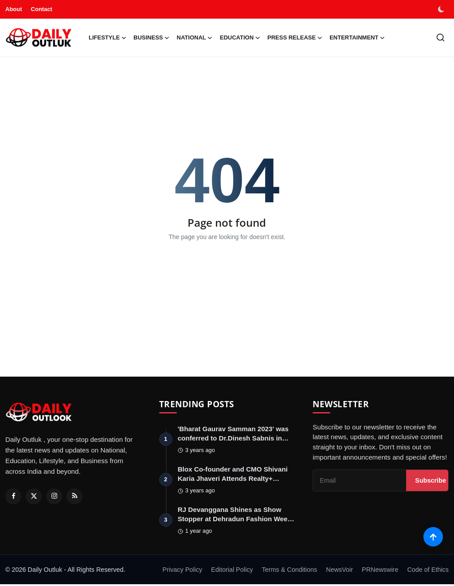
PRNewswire (380, 571)
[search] (440, 37)
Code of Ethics (428, 571)
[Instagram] (54, 496)
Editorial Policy (232, 571)
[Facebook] (13, 496)
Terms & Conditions (289, 571)
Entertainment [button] (357, 37)
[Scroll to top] (433, 536)
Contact (41, 9)
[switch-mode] (442, 9)
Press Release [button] (294, 37)
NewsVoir (339, 571)
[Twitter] (34, 496)
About (13, 9)
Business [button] (151, 37)
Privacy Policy (183, 571)
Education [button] (240, 37)
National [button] (195, 37)
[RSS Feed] (74, 496)
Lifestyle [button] (107, 37)
